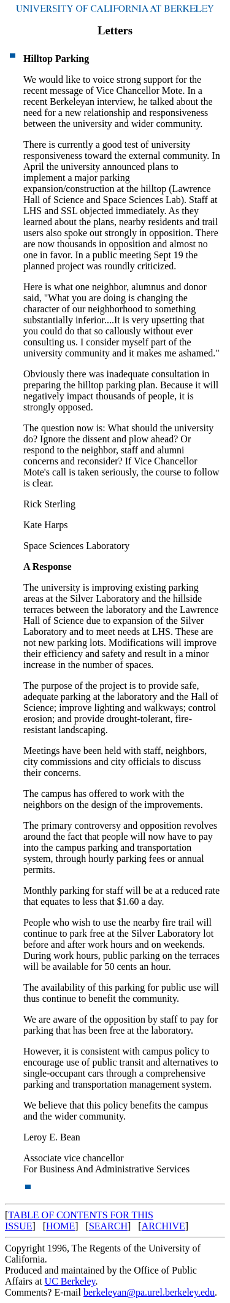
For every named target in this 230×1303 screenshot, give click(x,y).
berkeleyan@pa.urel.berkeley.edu (149, 1292)
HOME (60, 1226)
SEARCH (108, 1226)
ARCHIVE (163, 1226)
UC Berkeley (70, 1281)
